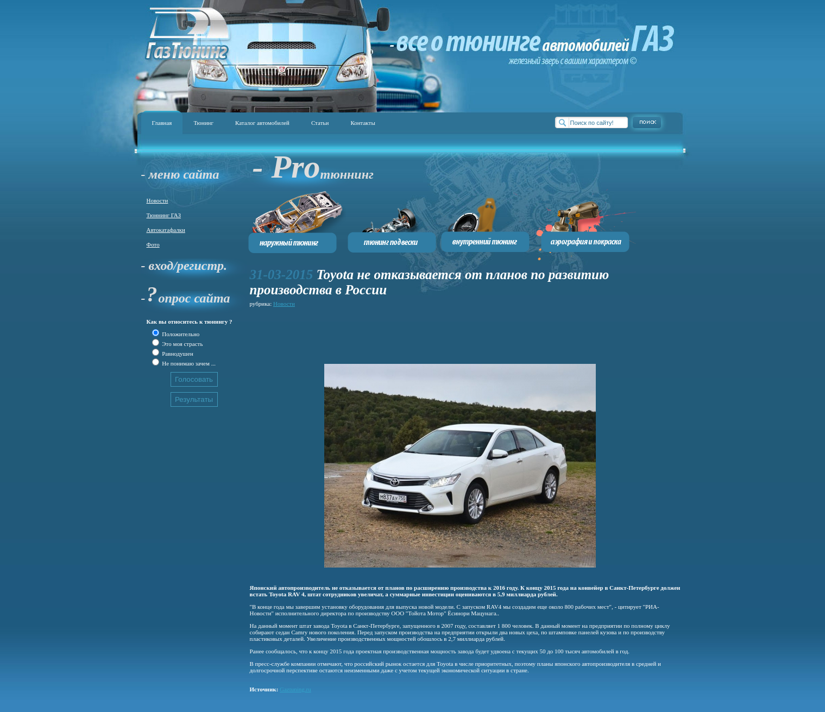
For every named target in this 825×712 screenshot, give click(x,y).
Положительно (180, 334)
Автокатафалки (166, 229)
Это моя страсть (182, 344)
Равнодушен (177, 353)
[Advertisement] (447, 334)
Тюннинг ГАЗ (164, 215)
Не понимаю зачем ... (188, 363)
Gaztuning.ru (295, 689)
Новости (157, 200)
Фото (153, 244)
